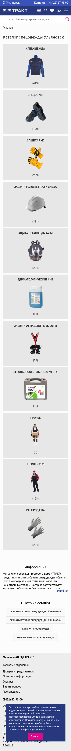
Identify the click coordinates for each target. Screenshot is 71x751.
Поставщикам (11, 691)
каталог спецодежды (35, 628)
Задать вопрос (12, 686)
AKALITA (8, 745)
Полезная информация (17, 676)
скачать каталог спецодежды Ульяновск (35, 611)
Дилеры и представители (18, 671)
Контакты (40, 2)
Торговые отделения (16, 665)
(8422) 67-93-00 (58, 2)
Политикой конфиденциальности (26, 729)
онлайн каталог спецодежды (35, 637)
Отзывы (8, 681)
